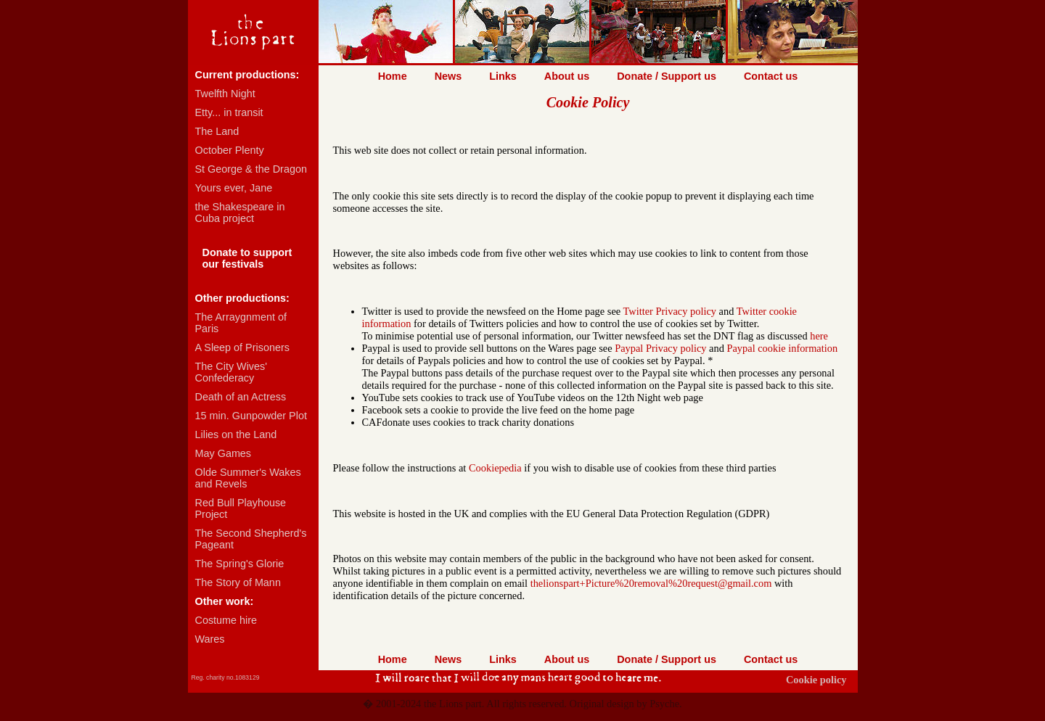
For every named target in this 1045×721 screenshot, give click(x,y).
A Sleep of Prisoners (242, 347)
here (819, 336)
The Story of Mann (238, 582)
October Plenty (229, 150)
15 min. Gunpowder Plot (251, 415)
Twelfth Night (225, 93)
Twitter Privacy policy (669, 311)
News (448, 76)
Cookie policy (816, 679)
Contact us (771, 76)
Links (503, 76)
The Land (217, 131)
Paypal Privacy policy (660, 348)
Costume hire (226, 620)
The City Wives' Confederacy (231, 372)
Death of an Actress (241, 397)
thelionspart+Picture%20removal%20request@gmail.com (651, 583)
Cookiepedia (495, 468)
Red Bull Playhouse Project (241, 508)
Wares (210, 639)
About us (566, 76)
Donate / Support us (666, 76)
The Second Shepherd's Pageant (251, 539)
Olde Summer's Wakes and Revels (248, 478)
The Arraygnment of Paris (241, 322)
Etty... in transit (229, 112)
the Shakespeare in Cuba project (240, 212)
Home (392, 76)
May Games (223, 453)
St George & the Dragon (251, 169)
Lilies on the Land (236, 434)
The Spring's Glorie (239, 563)
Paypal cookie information (781, 348)
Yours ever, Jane (234, 188)
